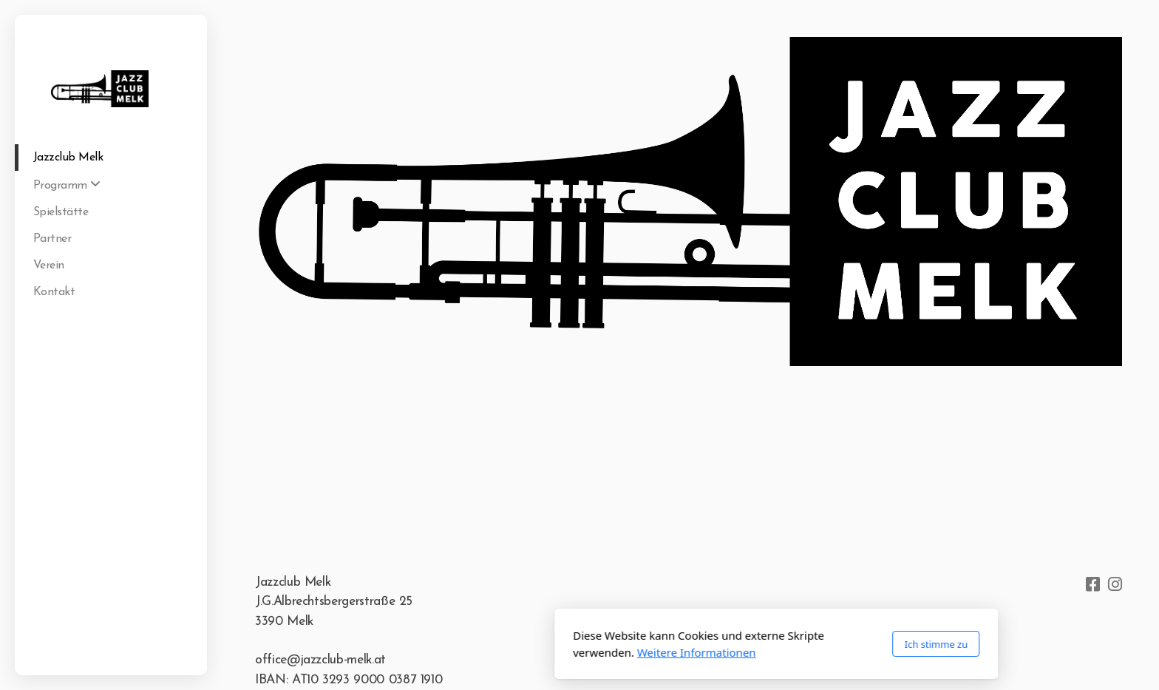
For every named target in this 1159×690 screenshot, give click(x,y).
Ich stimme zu (739, 644)
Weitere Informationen (500, 652)
